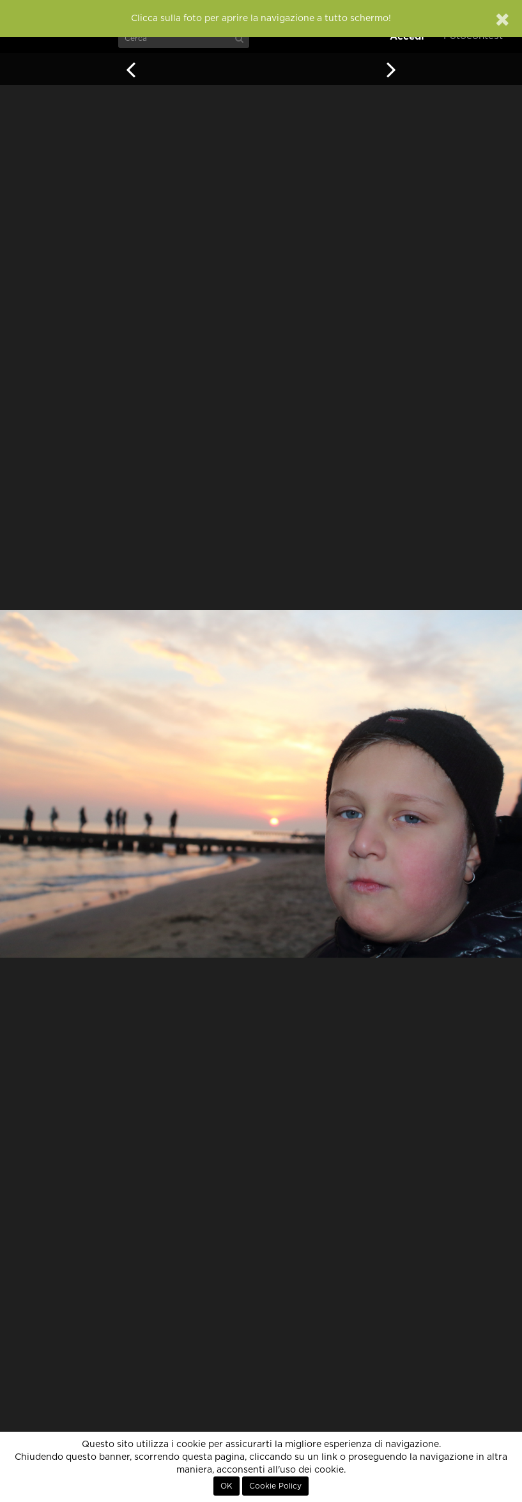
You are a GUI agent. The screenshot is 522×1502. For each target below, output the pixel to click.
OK (226, 1486)
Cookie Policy (275, 1486)
